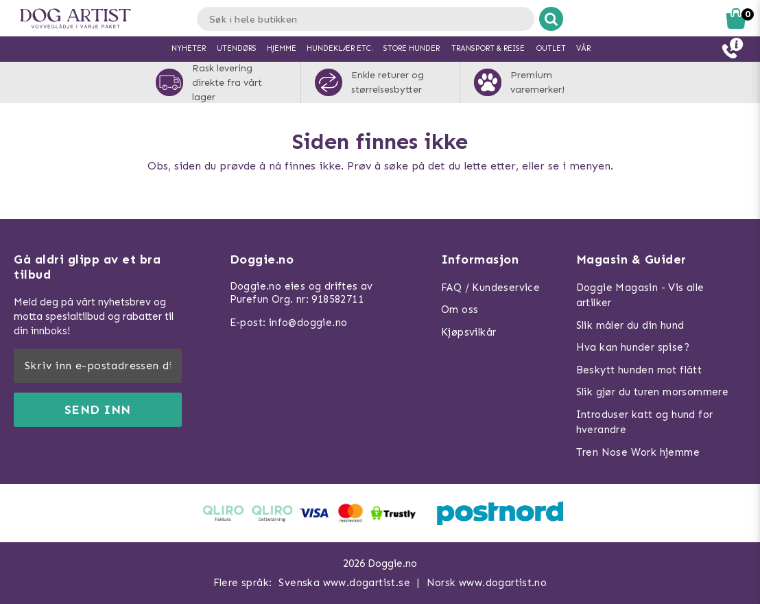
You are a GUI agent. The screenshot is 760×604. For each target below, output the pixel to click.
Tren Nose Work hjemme (638, 452)
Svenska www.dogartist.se (344, 583)
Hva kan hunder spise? (632, 347)
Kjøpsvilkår (468, 332)
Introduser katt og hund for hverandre (644, 422)
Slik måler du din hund (630, 325)
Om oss (459, 309)
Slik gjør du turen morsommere (652, 392)
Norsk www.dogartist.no (487, 583)
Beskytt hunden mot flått (639, 370)
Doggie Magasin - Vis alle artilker (640, 295)
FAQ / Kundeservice (490, 287)
